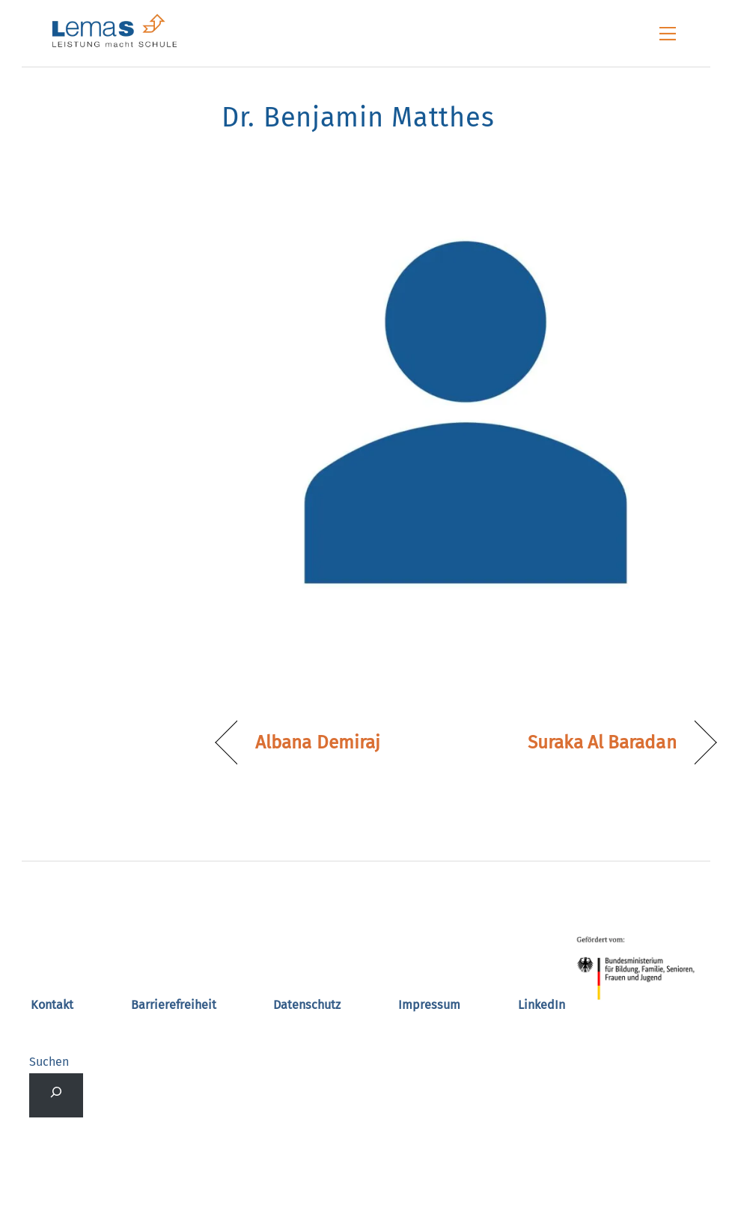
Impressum (429, 1005)
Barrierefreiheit (173, 1005)
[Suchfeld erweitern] (55, 1095)
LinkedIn (541, 1005)
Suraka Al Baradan (602, 742)
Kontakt (52, 1005)
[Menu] (668, 34)
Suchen (49, 1062)
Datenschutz (307, 1005)
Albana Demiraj (317, 742)
